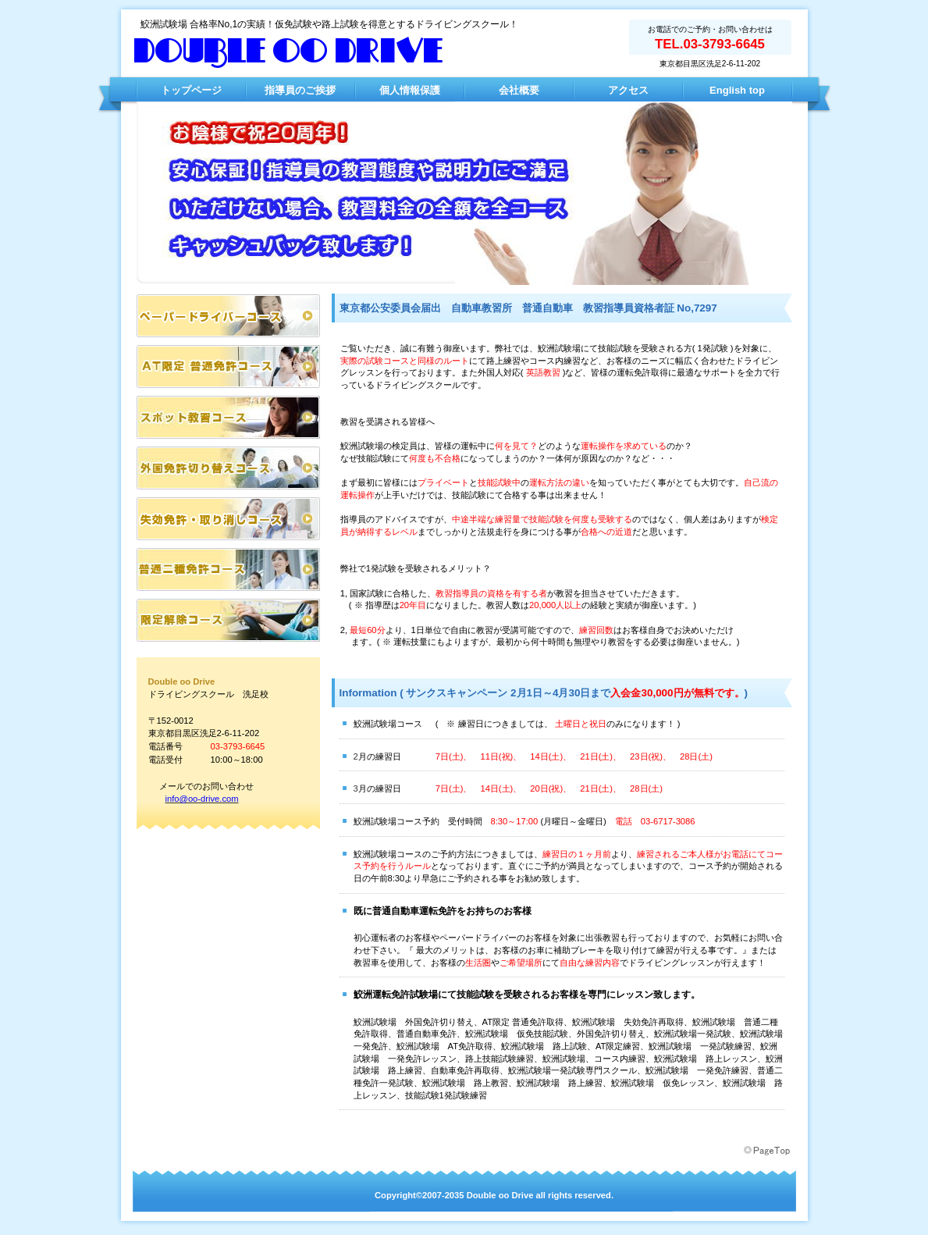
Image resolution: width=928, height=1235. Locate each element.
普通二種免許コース (228, 569)
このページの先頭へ (768, 1150)
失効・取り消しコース (228, 518)
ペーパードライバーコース (228, 315)
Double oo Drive (289, 52)
